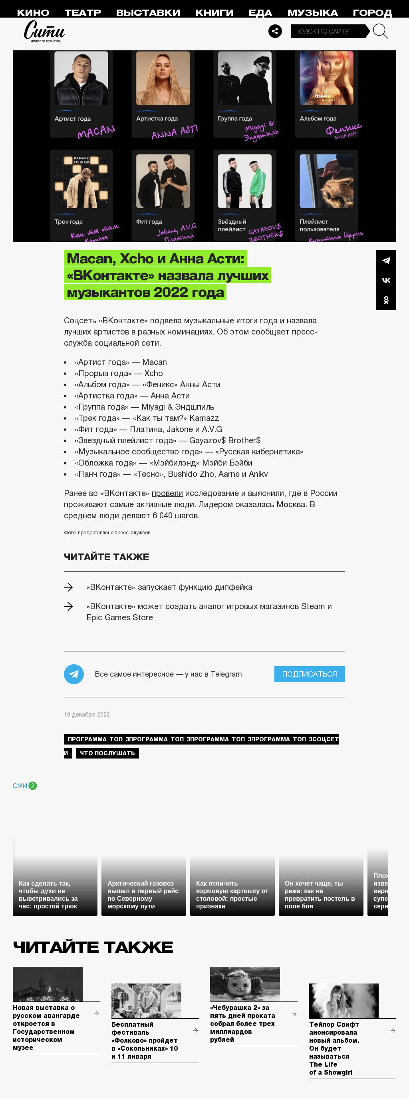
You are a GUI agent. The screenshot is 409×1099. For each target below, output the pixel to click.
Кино (33, 13)
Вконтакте (386, 280)
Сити (45, 31)
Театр (82, 13)
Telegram (386, 260)
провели (167, 493)
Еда (260, 13)
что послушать (107, 753)
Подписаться (309, 674)
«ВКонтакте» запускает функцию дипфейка (169, 587)
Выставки (148, 13)
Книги (214, 13)
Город (372, 13)
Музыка (312, 13)
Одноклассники (386, 300)
